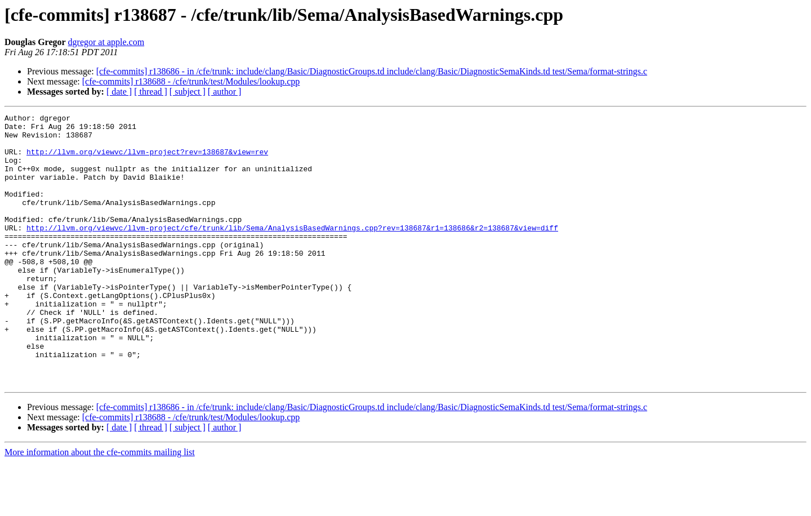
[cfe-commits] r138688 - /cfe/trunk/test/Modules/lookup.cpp (191, 81)
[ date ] (119, 91)
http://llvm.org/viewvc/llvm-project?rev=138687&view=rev (147, 160)
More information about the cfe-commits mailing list (100, 506)
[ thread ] (150, 91)
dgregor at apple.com (106, 42)
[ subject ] (188, 91)
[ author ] (225, 91)
